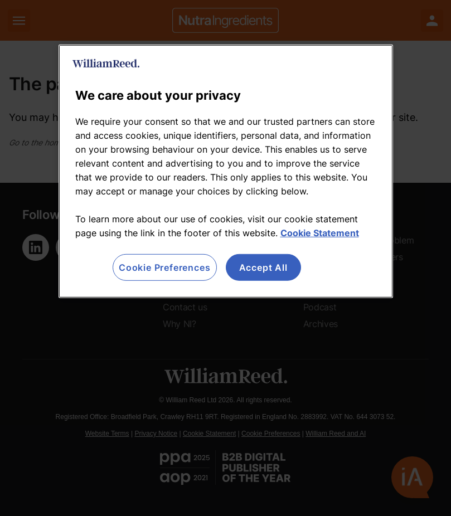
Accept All (263, 267)
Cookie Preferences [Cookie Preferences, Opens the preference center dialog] (164, 267)
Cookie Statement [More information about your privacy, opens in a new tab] (319, 232)
